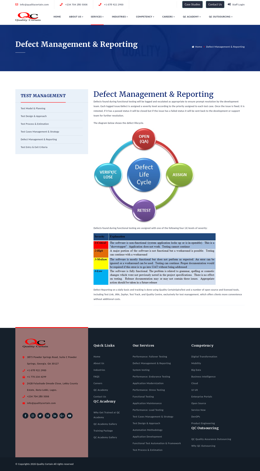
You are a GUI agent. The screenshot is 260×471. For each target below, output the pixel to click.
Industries (120, 16)
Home (57, 16)
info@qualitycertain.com (32, 4)
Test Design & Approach (34, 116)
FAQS (96, 376)
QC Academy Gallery (105, 424)
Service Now (198, 410)
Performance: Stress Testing (149, 390)
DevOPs (195, 416)
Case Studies (192, 4)
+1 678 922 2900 (111, 4)
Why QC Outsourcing (203, 445)
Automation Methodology (147, 430)
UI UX (194, 390)
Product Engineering (203, 423)
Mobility (196, 363)
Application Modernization (148, 383)
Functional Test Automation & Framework (157, 443)
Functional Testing (143, 396)
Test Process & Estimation (35, 123)
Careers (168, 16)
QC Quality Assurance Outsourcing (211, 439)
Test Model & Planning (33, 108)
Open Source (198, 403)
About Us (76, 16)
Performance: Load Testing (148, 410)
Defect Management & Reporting (39, 139)
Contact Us (215, 4)
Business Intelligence (203, 376)
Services (97, 16)
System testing (141, 370)
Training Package (103, 430)
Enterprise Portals (201, 396)
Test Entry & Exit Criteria (34, 147)
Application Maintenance (147, 403)
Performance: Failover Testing (150, 356)
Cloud (194, 383)
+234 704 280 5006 (74, 4)
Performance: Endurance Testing (151, 376)
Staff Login (236, 4)
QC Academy (192, 16)
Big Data (196, 370)
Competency (145, 16)
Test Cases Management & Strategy (40, 131)
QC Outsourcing (220, 16)
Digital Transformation (204, 356)
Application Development (147, 436)
